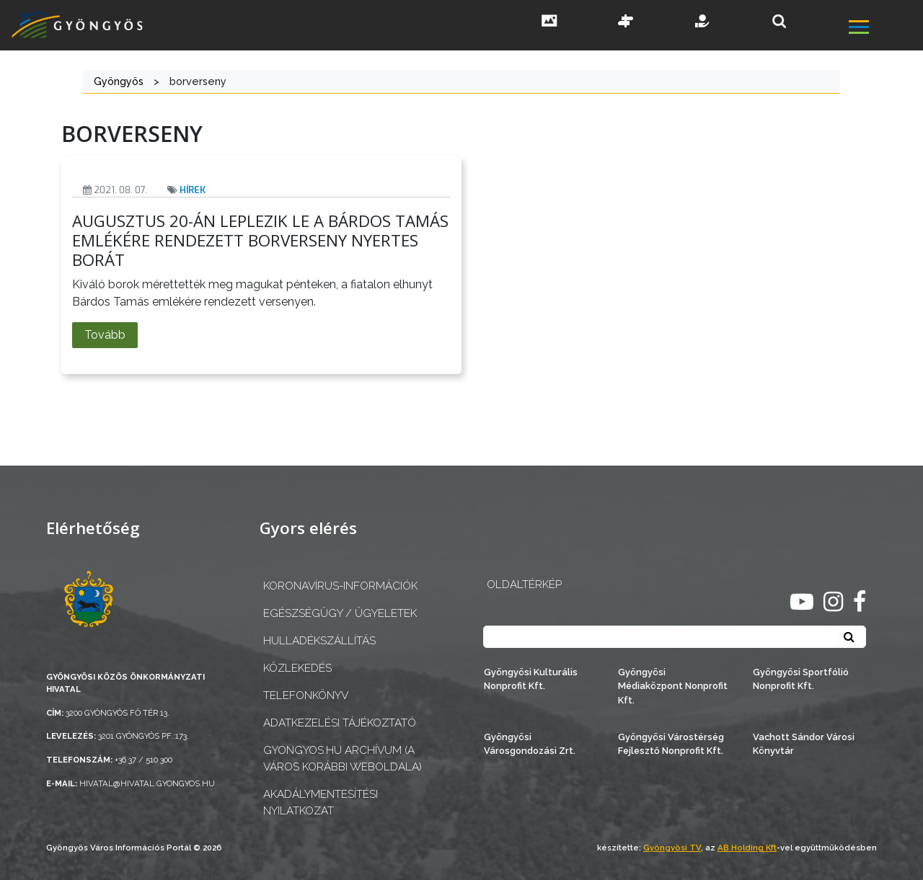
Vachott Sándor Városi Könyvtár (803, 744)
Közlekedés (297, 668)
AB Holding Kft (747, 848)
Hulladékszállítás (319, 640)
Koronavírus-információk (340, 585)
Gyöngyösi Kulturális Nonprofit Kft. (531, 679)
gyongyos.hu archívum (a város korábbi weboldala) (342, 758)
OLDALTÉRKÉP (524, 584)
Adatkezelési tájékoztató (339, 722)
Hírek (193, 190)
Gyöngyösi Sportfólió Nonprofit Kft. (801, 679)
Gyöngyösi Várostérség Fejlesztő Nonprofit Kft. (671, 744)
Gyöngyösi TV (672, 848)
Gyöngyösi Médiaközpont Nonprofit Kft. (673, 686)
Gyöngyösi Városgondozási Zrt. (529, 744)
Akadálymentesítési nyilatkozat (320, 802)
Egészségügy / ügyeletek (340, 613)
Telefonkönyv (305, 695)
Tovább (104, 335)
